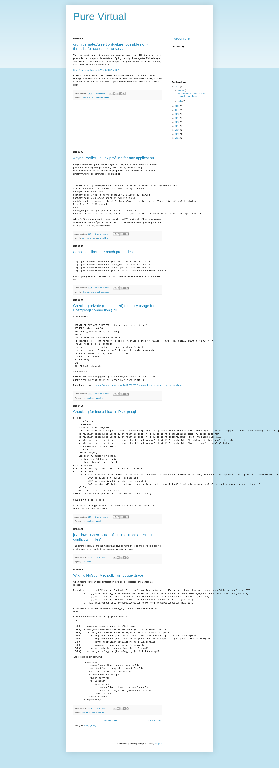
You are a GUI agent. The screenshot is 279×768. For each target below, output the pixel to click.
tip (103, 722)
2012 (177, 134)
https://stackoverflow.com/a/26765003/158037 (96, 70)
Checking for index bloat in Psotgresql (104, 412)
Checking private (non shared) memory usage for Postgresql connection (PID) (114, 308)
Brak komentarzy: (102, 234)
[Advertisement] (117, 125)
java (99, 238)
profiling (105, 238)
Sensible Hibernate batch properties (103, 252)
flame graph (91, 238)
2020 (177, 106)
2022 (177, 87)
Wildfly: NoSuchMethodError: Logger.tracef (108, 584)
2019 (177, 110)
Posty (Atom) (90, 734)
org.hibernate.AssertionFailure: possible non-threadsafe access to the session (110, 46)
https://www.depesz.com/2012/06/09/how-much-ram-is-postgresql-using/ (137, 385)
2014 (177, 126)
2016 (177, 118)
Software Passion (182, 39)
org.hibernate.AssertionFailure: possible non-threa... (191, 95)
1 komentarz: (100, 93)
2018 (177, 114)
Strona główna (110, 730)
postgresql (105, 292)
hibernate (86, 97)
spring (106, 97)
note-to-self (98, 97)
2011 (177, 138)
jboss (88, 722)
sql (103, 398)
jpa (92, 97)
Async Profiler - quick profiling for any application (113, 158)
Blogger (158, 753)
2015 (177, 122)
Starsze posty (154, 730)
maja (179, 101)
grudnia (181, 90)
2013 (177, 130)
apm (83, 238)
